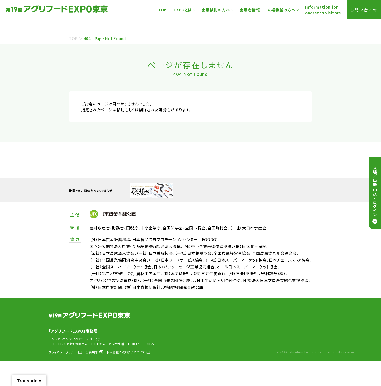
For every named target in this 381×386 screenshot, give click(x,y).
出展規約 (94, 352)
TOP (162, 10)
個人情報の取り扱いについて (128, 352)
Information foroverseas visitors (323, 10)
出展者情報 (250, 10)
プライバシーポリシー (65, 352)
